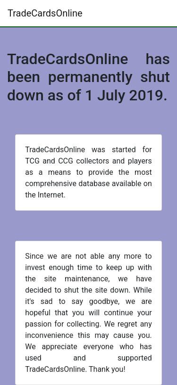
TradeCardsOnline (45, 13)
